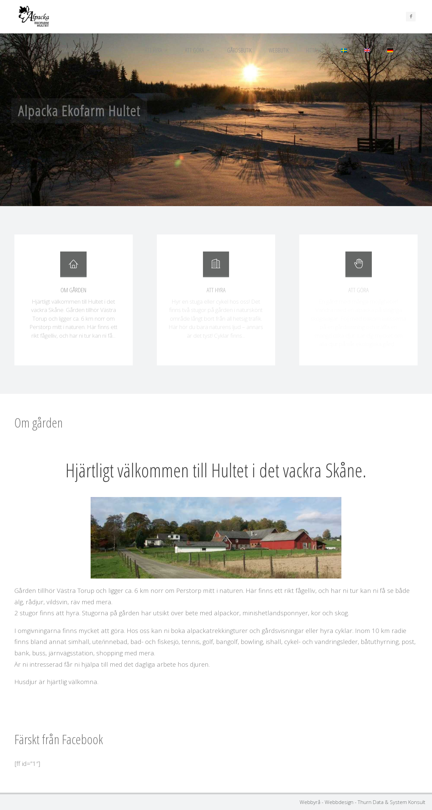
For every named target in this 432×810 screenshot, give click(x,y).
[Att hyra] (216, 267)
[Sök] (410, 50)
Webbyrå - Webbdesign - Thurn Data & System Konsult (362, 802)
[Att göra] (358, 267)
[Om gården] (73, 267)
